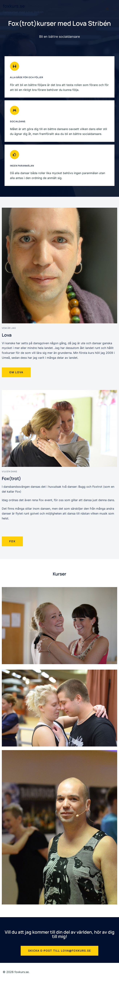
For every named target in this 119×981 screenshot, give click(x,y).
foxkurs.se (14, 6)
